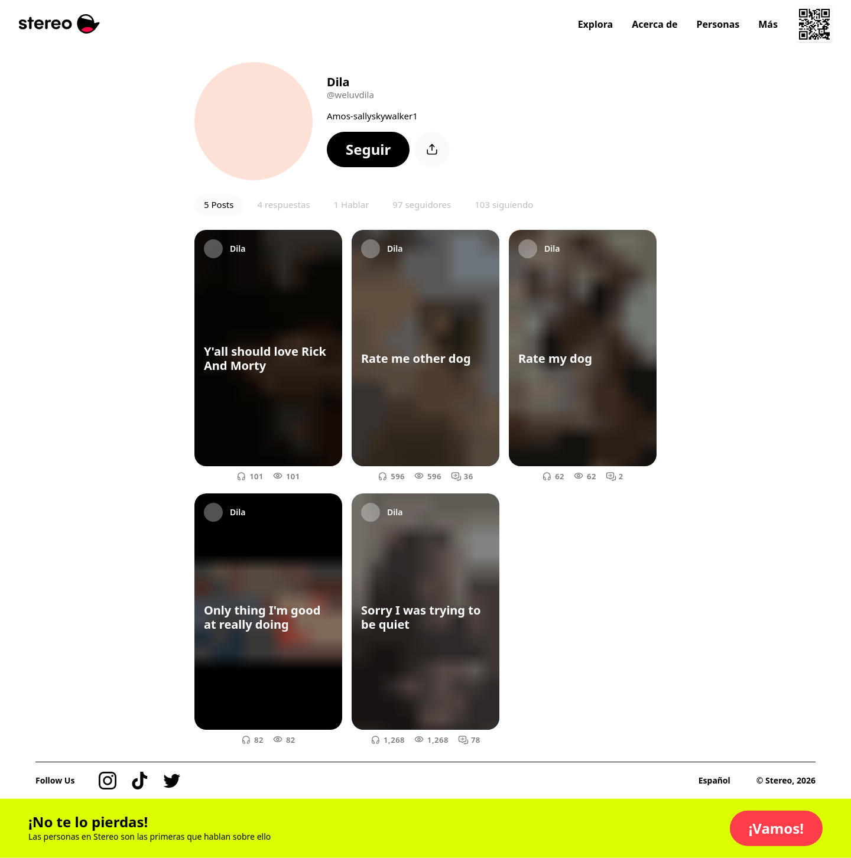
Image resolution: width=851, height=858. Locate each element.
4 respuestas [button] (283, 204)
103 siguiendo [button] (504, 204)
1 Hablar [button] (351, 204)
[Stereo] (59, 24)
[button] (368, 149)
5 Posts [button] (218, 204)
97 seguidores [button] (421, 204)
